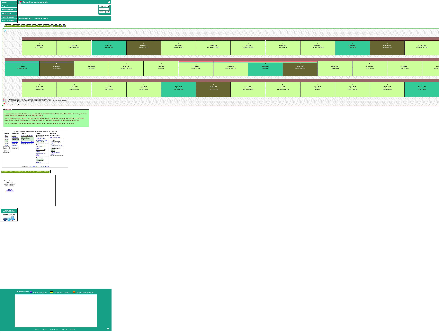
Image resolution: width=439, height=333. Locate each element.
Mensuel (14, 143)
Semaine (14, 145)
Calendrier (16, 25)
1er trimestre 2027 (27, 136)
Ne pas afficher (55, 137)
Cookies (44, 329)
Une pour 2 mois (41, 140)
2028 (6, 143)
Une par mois (40, 138)
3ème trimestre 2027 (27, 142)
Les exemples (44, 166)
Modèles (8, 25)
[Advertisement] (58, 9)
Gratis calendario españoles (85, 292)
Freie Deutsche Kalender (61, 292)
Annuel (14, 136)
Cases (29, 25)
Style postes (40, 142)
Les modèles (33, 166)
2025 (6, 137)
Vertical (38, 162)
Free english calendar (40, 292)
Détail (52, 154)
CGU (37, 329)
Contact (72, 329)
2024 (6, 136)
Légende (46, 25)
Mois (23, 25)
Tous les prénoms (56, 145)
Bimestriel (15, 142)
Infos (34, 25)
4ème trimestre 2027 (27, 143)
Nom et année (55, 152)
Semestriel (15, 137)
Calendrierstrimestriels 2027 (9, 211)
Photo (40, 25)
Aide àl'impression (9, 190)
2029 (6, 145)
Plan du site (54, 329)
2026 (6, 139)
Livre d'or (64, 329)
